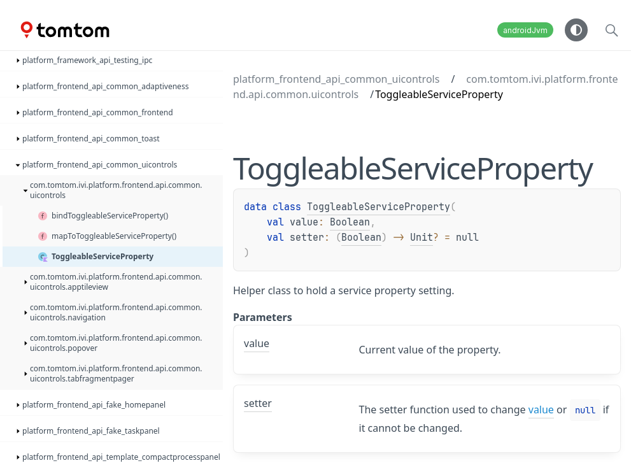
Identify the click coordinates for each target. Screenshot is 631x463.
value (541, 409)
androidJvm (525, 30)
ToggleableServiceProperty (378, 207)
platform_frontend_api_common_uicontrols (336, 79)
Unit (421, 237)
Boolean (350, 222)
